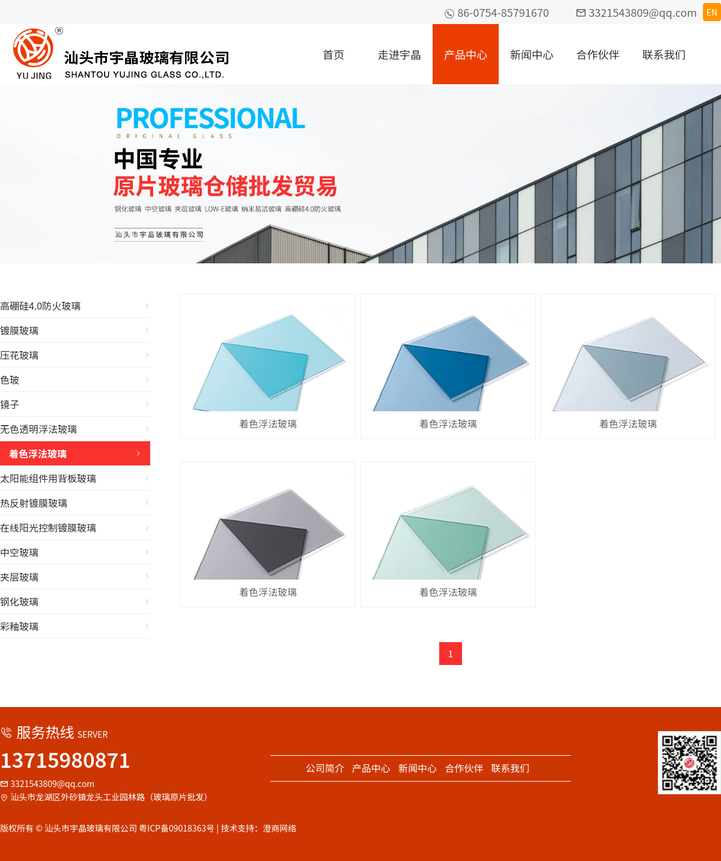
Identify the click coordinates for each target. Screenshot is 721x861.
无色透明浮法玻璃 (75, 429)
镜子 (75, 404)
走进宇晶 (399, 54)
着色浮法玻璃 (75, 453)
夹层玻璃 (75, 577)
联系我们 (664, 54)
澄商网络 (279, 828)
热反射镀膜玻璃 (75, 503)
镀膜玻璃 (75, 330)
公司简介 (325, 768)
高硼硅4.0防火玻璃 (75, 305)
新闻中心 (531, 54)
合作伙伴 (597, 54)
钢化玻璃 (75, 601)
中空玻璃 (75, 552)
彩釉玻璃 (75, 626)
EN (712, 12)
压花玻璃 (75, 355)
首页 (333, 54)
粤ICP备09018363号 (176, 828)
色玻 (75, 379)
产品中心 (465, 54)
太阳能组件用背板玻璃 (75, 478)
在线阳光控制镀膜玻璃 (75, 527)
